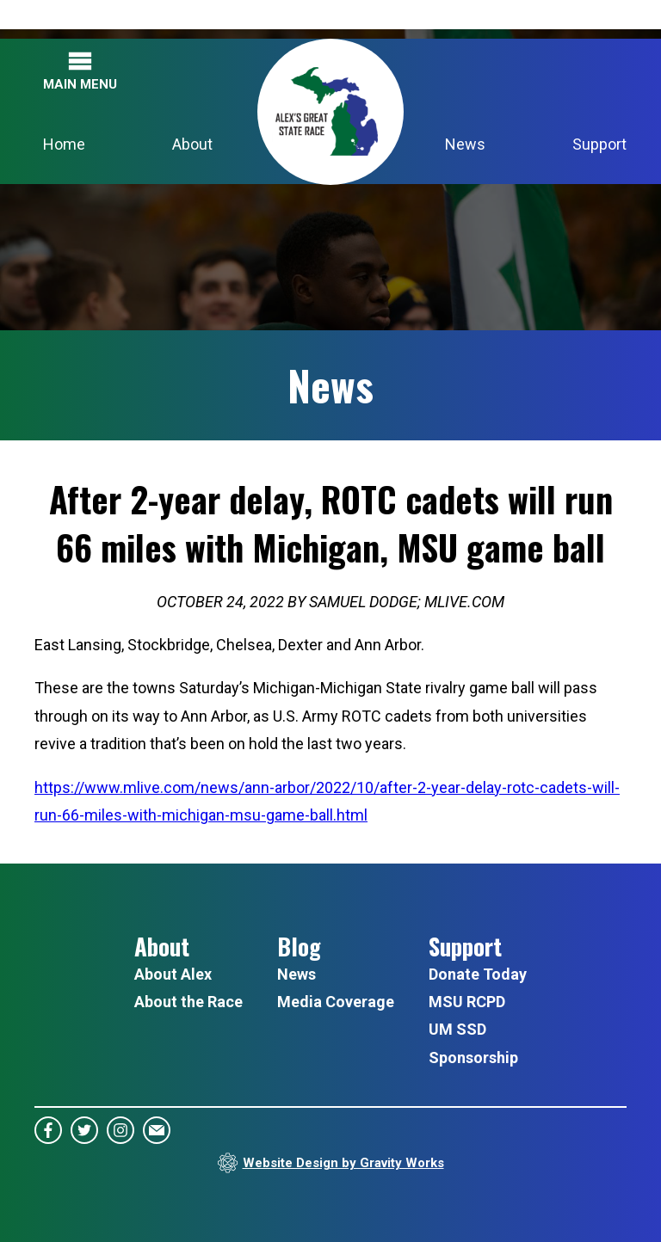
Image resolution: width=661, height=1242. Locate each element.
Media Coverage (335, 1002)
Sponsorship (473, 1057)
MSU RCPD (467, 1002)
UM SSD (457, 1029)
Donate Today (478, 974)
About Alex (173, 974)
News (465, 144)
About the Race (188, 1002)
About (192, 144)
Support (599, 144)
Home (64, 144)
